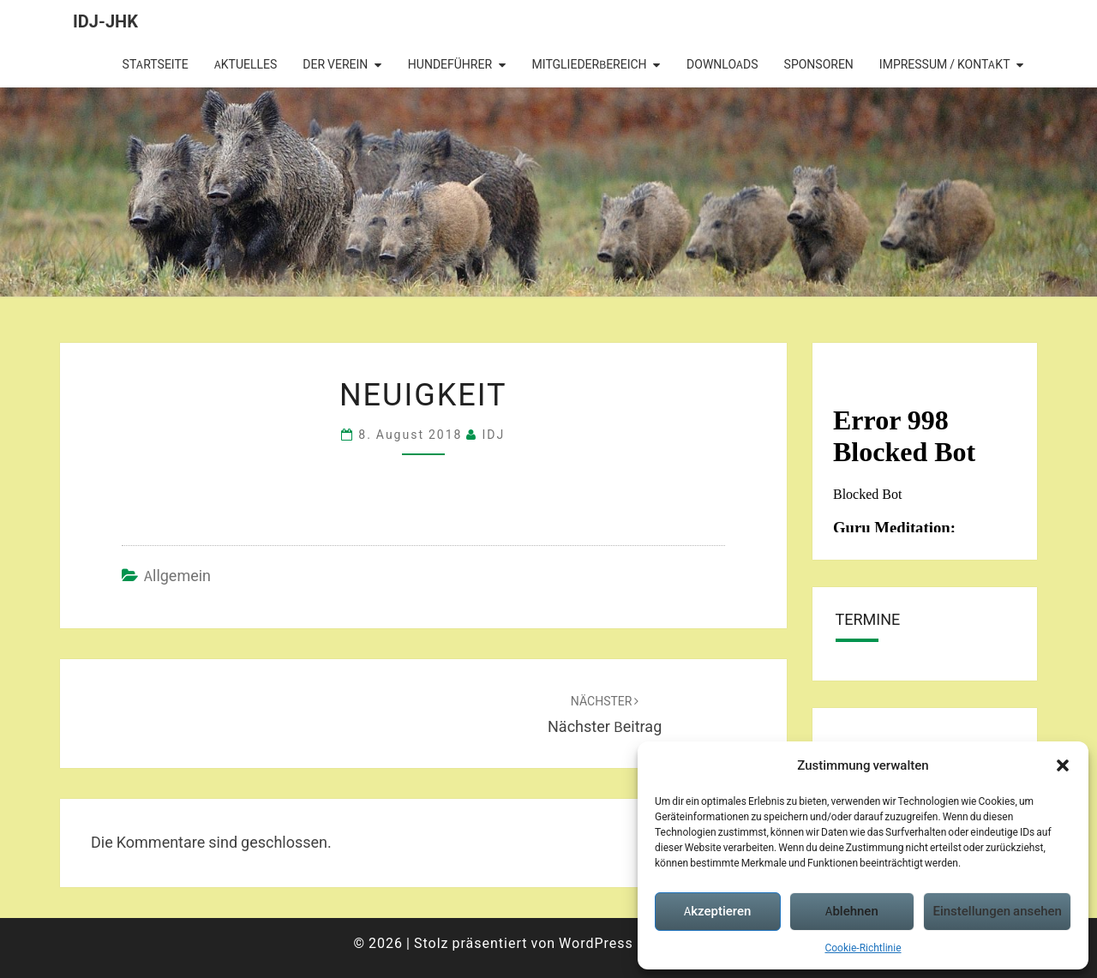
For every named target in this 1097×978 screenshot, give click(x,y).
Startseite (156, 64)
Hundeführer (450, 64)
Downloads (722, 64)
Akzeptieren (717, 911)
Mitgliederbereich (589, 64)
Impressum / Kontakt (944, 64)
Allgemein (177, 575)
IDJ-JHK (105, 21)
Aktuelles (246, 64)
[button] (1062, 765)
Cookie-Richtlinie (862, 947)
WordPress (596, 942)
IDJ (493, 434)
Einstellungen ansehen (997, 911)
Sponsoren (819, 64)
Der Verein (335, 64)
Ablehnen (851, 911)
